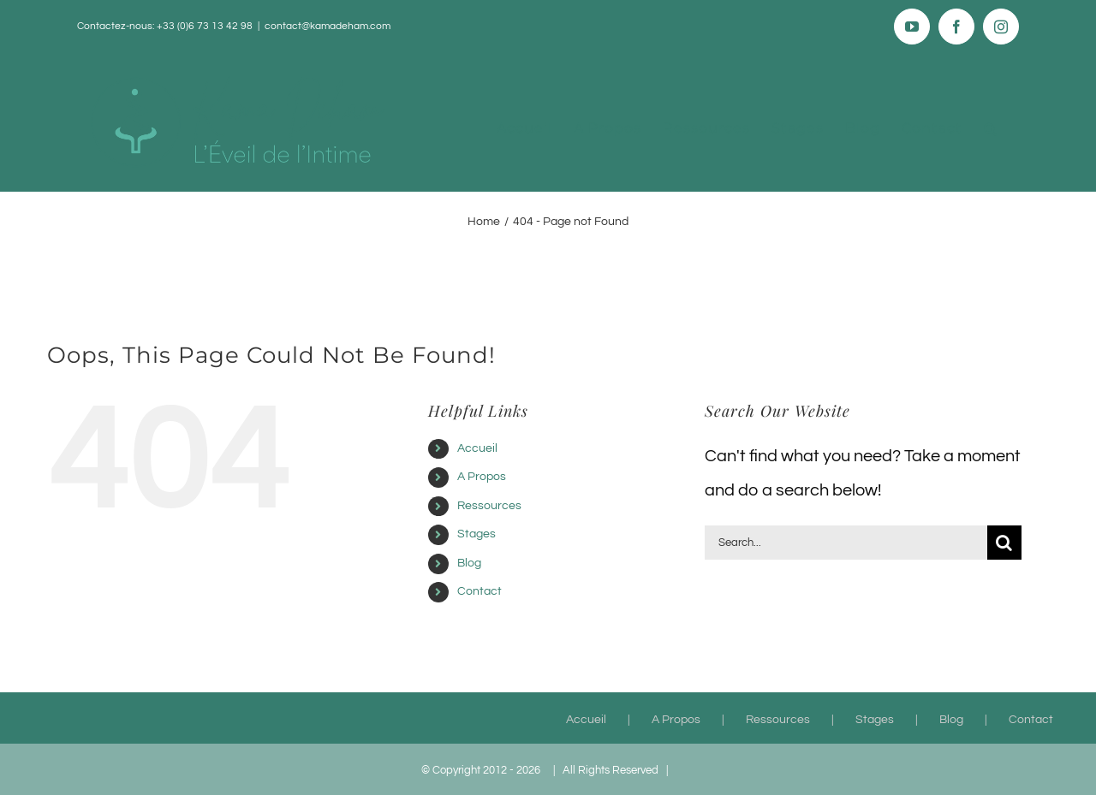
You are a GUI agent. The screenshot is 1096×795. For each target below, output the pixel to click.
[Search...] (846, 542)
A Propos (481, 477)
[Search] (1004, 542)
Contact (479, 591)
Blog (469, 563)
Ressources (489, 506)
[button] (991, 128)
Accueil (477, 448)
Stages (476, 534)
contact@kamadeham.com (327, 26)
